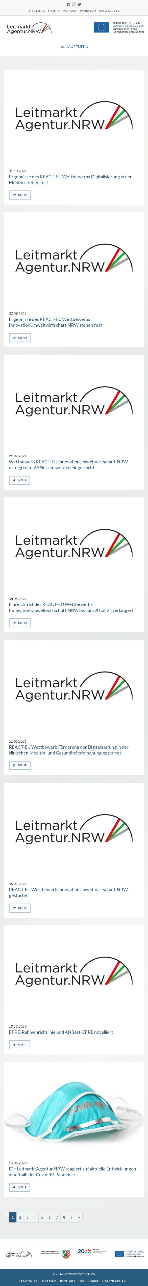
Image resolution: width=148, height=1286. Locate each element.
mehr (22, 195)
